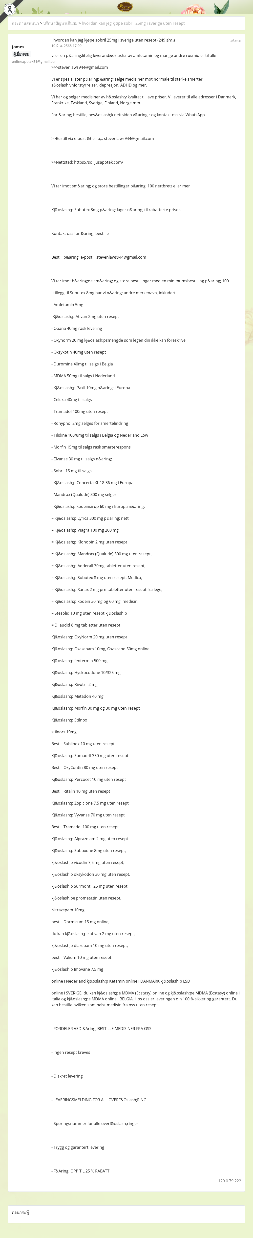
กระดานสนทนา (25, 23)
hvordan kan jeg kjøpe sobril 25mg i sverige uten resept (133, 23)
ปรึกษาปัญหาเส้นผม (60, 23)
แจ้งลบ (235, 41)
